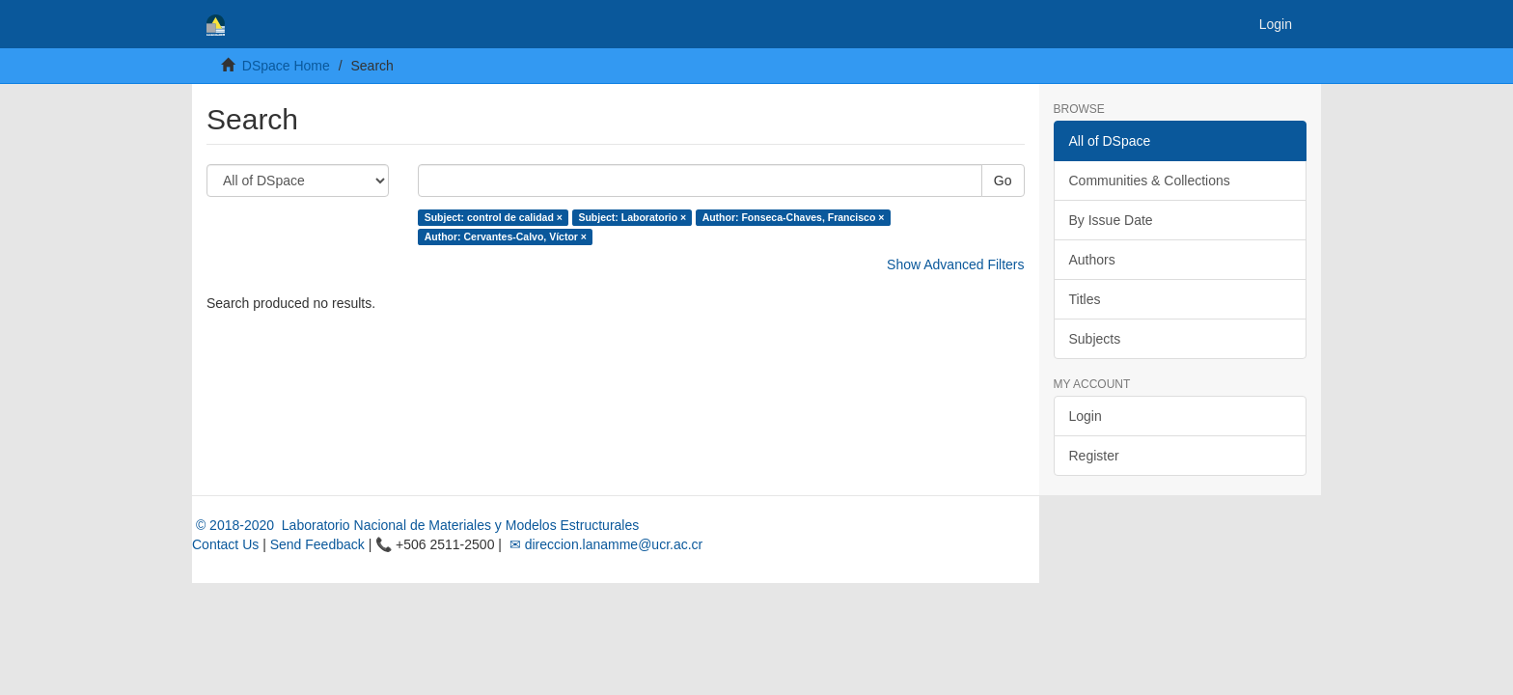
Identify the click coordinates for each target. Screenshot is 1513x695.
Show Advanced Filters (955, 264)
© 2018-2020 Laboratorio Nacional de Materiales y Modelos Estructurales (415, 525)
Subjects (1095, 339)
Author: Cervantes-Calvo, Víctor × (506, 236)
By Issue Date (1111, 220)
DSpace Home (286, 65)
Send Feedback (317, 544)
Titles (1085, 299)
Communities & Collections (1149, 180)
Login (1085, 416)
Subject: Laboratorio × (632, 217)
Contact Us (225, 544)
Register (1094, 455)
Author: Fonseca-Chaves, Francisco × (793, 217)
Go (1003, 180)
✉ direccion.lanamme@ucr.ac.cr (604, 544)
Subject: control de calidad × (494, 217)
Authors (1092, 259)
